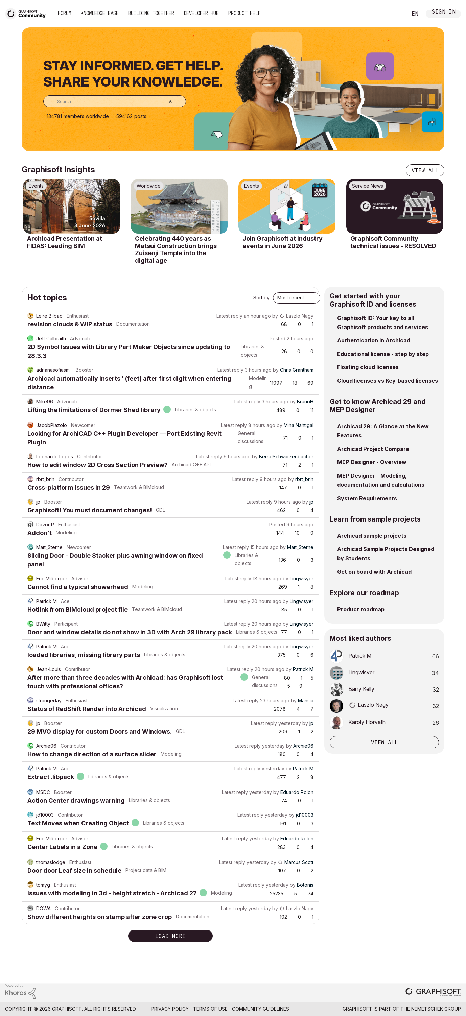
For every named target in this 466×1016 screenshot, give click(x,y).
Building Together (151, 13)
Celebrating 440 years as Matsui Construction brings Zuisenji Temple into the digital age (176, 249)
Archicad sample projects (371, 535)
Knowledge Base (100, 13)
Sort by (261, 297)
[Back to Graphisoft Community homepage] (27, 13)
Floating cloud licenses (368, 367)
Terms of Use (210, 1009)
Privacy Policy (170, 1009)
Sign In (444, 12)
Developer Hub (201, 13)
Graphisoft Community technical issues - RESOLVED (393, 242)
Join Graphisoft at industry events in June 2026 (282, 242)
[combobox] (114, 101)
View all (425, 170)
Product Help (244, 13)
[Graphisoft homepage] (433, 993)
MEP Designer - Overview (371, 462)
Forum (64, 13)
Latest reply (229, 316)
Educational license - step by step (383, 353)
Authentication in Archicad (373, 340)
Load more (170, 936)
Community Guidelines (260, 1009)
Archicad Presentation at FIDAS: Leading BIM (64, 242)
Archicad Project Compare (373, 448)
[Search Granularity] (166, 101)
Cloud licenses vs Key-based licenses (387, 380)
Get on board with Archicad (374, 571)
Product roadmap (361, 609)
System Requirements (367, 498)
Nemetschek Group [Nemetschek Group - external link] (436, 1009)
